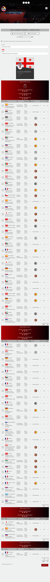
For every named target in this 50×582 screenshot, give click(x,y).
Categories (32, 33)
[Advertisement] (25, 574)
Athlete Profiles (17, 33)
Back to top (44, 565)
